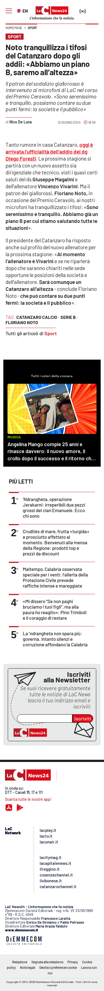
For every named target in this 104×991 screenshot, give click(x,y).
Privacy (72, 962)
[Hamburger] (9, 11)
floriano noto (22, 322)
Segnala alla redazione (47, 962)
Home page (14, 28)
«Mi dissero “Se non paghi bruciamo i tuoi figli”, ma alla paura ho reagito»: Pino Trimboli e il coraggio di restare (55, 609)
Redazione (19, 962)
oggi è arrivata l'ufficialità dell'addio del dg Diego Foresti (49, 151)
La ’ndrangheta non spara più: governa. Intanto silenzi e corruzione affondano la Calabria (55, 639)
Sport (32, 28)
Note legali (27, 967)
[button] (92, 30)
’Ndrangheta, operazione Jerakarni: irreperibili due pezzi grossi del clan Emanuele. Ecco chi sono (54, 507)
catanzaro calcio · (37, 317)
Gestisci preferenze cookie (58, 967)
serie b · (69, 317)
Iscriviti (82, 718)
